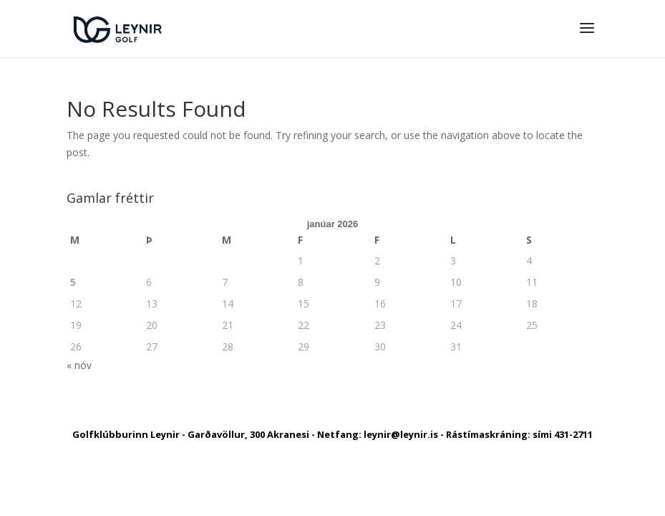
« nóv (79, 365)
